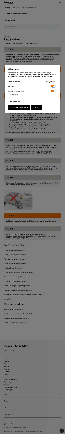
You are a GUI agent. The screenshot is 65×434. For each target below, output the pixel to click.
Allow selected (15, 101)
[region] (32, 89)
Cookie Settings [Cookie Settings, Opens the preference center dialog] (13, 94)
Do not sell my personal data (19, 107)
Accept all (37, 107)
